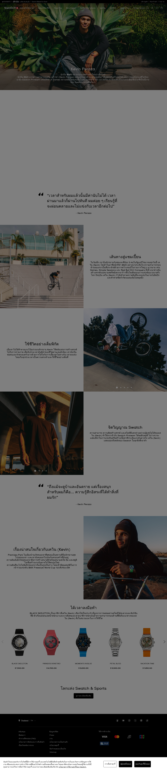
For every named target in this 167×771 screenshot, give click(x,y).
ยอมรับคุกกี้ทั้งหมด (142, 764)
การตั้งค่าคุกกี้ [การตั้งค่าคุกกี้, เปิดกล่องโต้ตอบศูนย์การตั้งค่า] (110, 764)
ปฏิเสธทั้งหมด (125, 764)
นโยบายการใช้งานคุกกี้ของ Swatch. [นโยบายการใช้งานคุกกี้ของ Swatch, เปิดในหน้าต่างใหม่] (72, 767)
